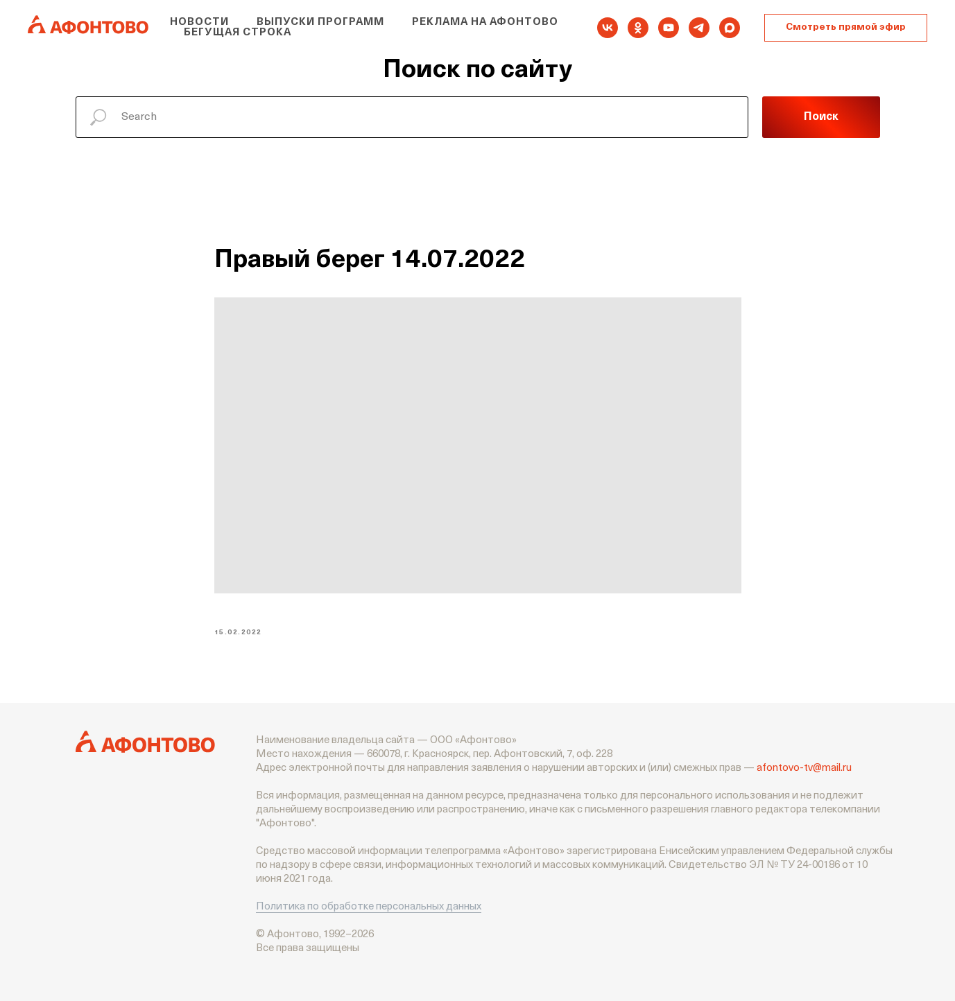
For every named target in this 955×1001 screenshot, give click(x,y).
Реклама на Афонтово (485, 22)
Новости (199, 22)
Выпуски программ (320, 22)
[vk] (607, 27)
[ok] (638, 27)
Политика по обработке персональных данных (368, 907)
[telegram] (699, 27)
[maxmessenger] (729, 27)
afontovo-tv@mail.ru (804, 768)
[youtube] (668, 27)
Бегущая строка (237, 33)
